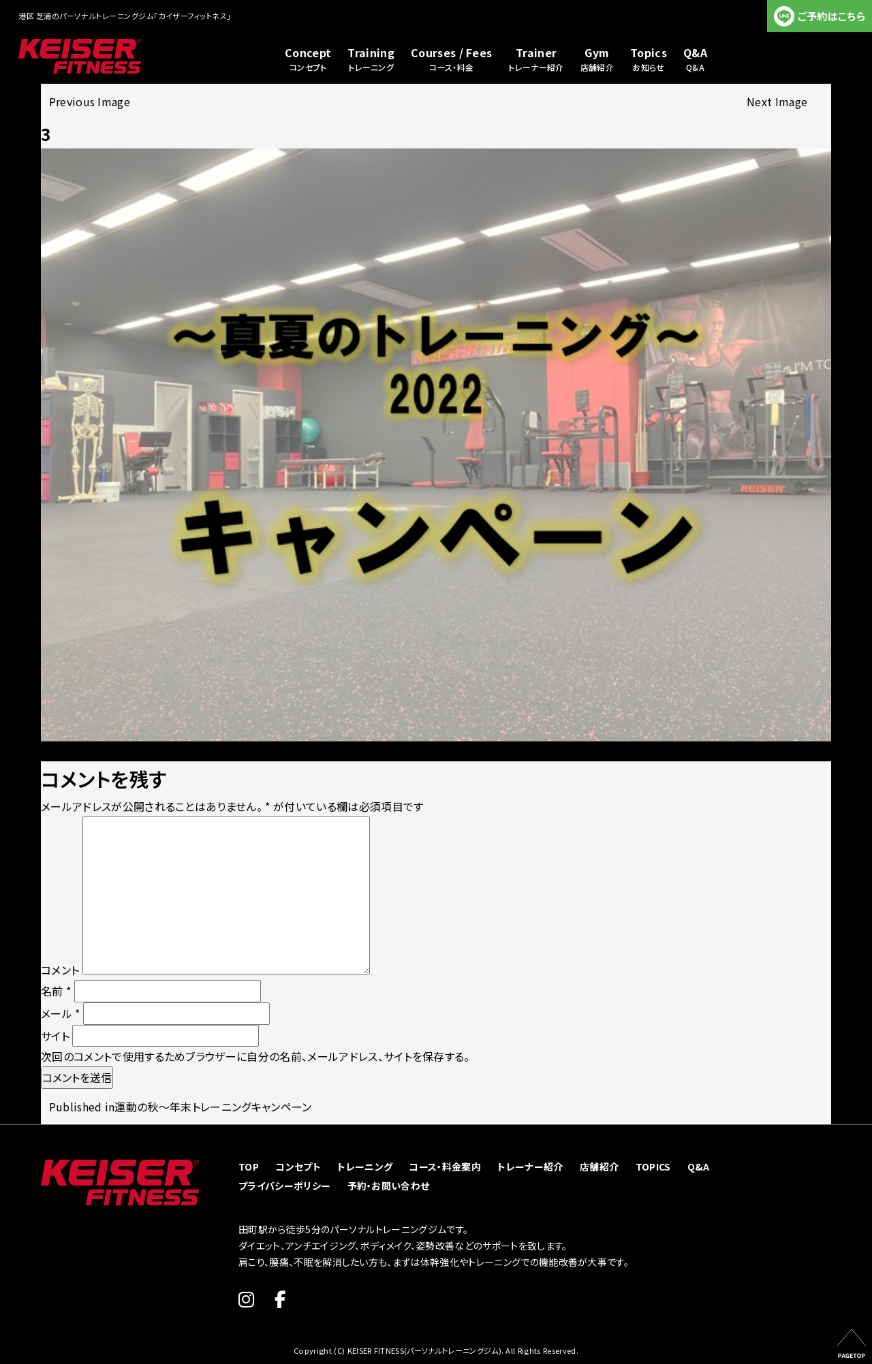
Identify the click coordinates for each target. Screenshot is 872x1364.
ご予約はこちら (831, 16)
